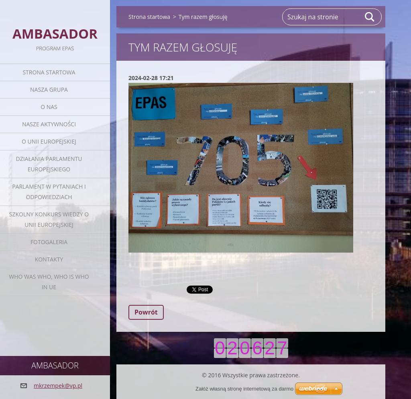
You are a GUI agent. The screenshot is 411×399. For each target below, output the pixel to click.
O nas (49, 107)
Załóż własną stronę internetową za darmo (244, 389)
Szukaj (370, 17)
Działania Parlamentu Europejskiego (49, 164)
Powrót (146, 312)
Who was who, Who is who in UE (49, 282)
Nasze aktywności (49, 124)
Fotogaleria (49, 242)
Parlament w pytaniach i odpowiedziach (49, 192)
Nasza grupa (49, 89)
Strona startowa (48, 72)
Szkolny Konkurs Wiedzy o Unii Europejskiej (49, 219)
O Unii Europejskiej (49, 141)
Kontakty (49, 259)
